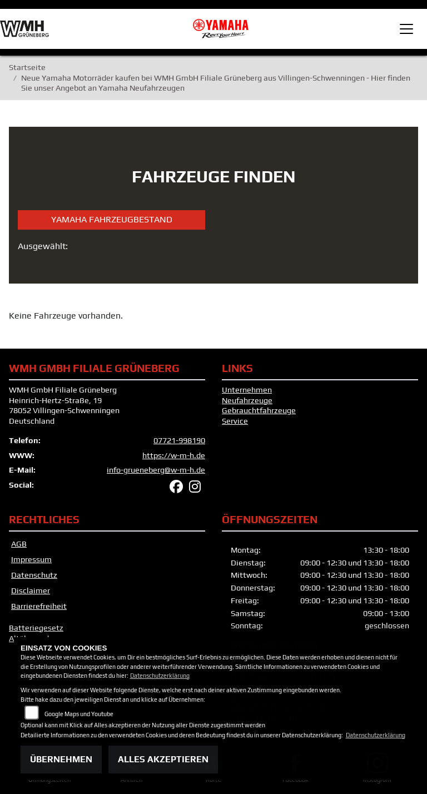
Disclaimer (30, 590)
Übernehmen (61, 759)
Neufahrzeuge (247, 400)
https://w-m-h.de (173, 455)
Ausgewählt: (43, 246)
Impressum (31, 559)
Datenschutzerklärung (160, 675)
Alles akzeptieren (163, 759)
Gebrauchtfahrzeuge (259, 410)
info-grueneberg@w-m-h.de (156, 469)
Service (235, 420)
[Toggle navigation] (406, 28)
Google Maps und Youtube (78, 714)
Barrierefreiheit (39, 606)
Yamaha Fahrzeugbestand (111, 219)
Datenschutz (34, 574)
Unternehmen (247, 389)
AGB (19, 543)
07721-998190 (179, 440)
